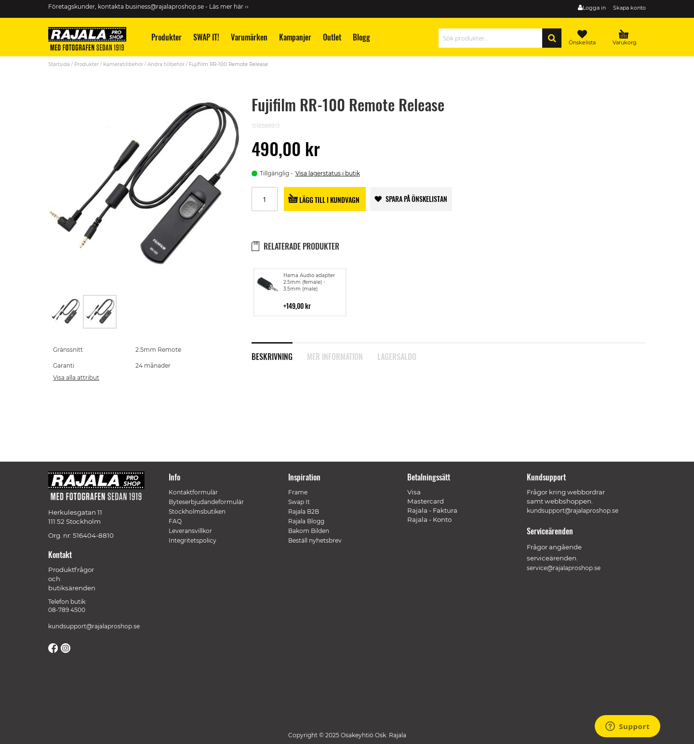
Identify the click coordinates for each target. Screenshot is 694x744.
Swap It (299, 501)
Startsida (59, 64)
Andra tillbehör (166, 64)
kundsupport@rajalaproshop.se (94, 626)
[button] (65, 312)
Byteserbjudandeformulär (206, 501)
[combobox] (493, 38)
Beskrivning (272, 355)
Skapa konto (629, 7)
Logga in (594, 7)
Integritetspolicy (192, 540)
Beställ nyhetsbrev (315, 540)
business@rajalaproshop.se (164, 6)
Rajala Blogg (306, 521)
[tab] (279, 351)
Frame (297, 492)
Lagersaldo (396, 355)
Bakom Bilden (308, 530)
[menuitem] (166, 37)
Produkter (86, 64)
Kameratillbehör (123, 64)
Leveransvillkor (190, 530)
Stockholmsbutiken (197, 511)
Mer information (335, 355)
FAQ (175, 521)
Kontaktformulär (193, 492)
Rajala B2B (303, 511)
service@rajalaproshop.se (564, 567)
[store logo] (91, 40)
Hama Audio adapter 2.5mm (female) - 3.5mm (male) (309, 282)
